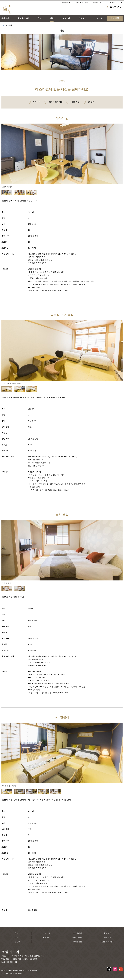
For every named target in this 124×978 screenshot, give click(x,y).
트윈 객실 (72, 102)
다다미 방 (34, 102)
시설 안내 (16, 942)
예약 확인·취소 (98, 2)
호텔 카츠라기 (12, 952)
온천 (16, 933)
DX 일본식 (89, 102)
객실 (16, 937)
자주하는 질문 (77, 942)
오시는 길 (47, 933)
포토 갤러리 (77, 933)
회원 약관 (107, 937)
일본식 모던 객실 (53, 102)
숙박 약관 (107, 933)
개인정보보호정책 (107, 942)
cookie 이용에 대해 (16, 973)
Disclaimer (4, 973)
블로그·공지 (77, 937)
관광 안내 (47, 937)
